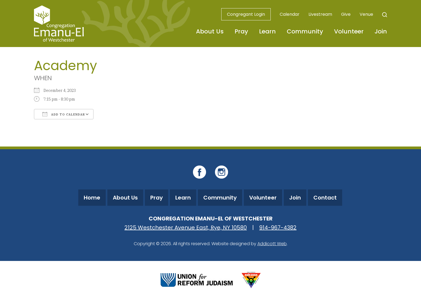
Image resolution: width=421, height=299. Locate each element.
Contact (325, 197)
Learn (267, 31)
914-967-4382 (278, 227)
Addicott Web (272, 244)
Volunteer (349, 31)
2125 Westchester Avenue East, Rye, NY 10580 (185, 227)
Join (381, 31)
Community (305, 31)
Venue (366, 14)
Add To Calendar (63, 114)
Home (92, 197)
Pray (241, 31)
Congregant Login (246, 14)
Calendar (290, 14)
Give (346, 14)
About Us (210, 31)
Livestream (320, 14)
